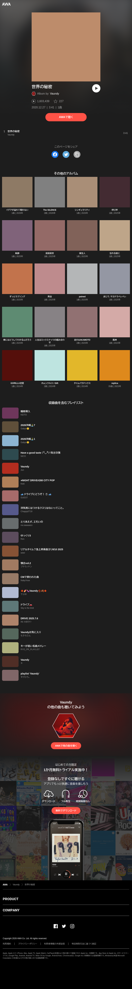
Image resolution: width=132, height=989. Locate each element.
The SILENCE (49, 210)
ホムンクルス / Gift (49, 383)
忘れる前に (115, 253)
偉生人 (82, 253)
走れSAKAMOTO (82, 340)
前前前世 (50, 253)
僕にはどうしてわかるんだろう (17, 340)
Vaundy (54, 93)
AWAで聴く (66, 117)
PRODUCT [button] (10, 899)
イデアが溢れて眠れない (17, 210)
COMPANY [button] (11, 910)
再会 (50, 296)
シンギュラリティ (82, 210)
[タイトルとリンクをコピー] (77, 154)
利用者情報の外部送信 (54, 944)
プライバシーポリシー (27, 944)
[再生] (96, 88)
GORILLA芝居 (17, 383)
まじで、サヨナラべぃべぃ (114, 296)
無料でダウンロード (66, 810)
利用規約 (7, 944)
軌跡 (17, 253)
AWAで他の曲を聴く (66, 745)
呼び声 (115, 210)
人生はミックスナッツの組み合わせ (49, 341)
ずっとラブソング (17, 296)
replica (114, 383)
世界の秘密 (30, 884)
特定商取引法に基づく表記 (84, 944)
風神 (115, 340)
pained (82, 296)
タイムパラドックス (82, 383)
